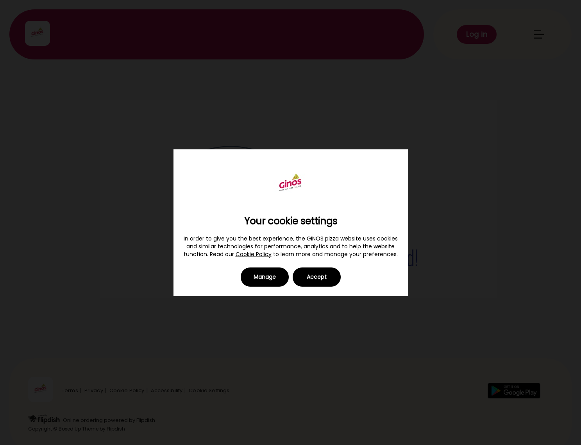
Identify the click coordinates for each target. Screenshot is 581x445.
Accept (317, 277)
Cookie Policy (254, 254)
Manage (265, 277)
